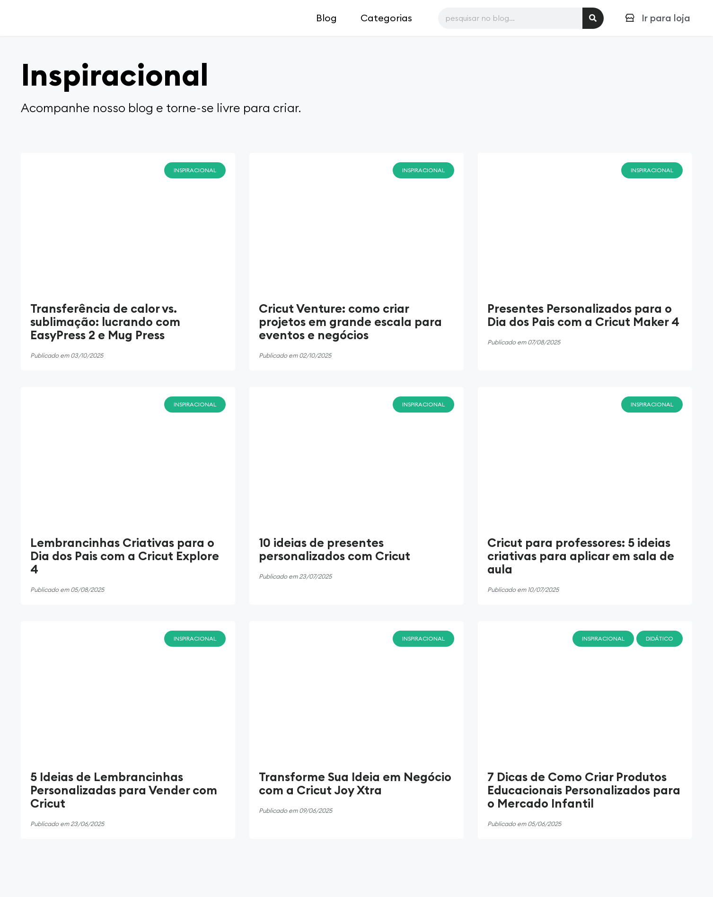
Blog (326, 18)
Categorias (386, 18)
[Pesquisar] (593, 18)
